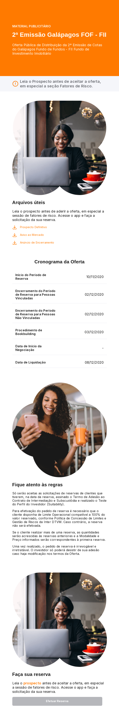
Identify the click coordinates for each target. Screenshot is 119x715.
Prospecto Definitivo (33, 227)
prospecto (31, 683)
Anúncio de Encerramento (37, 242)
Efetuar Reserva (57, 701)
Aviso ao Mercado (32, 234)
